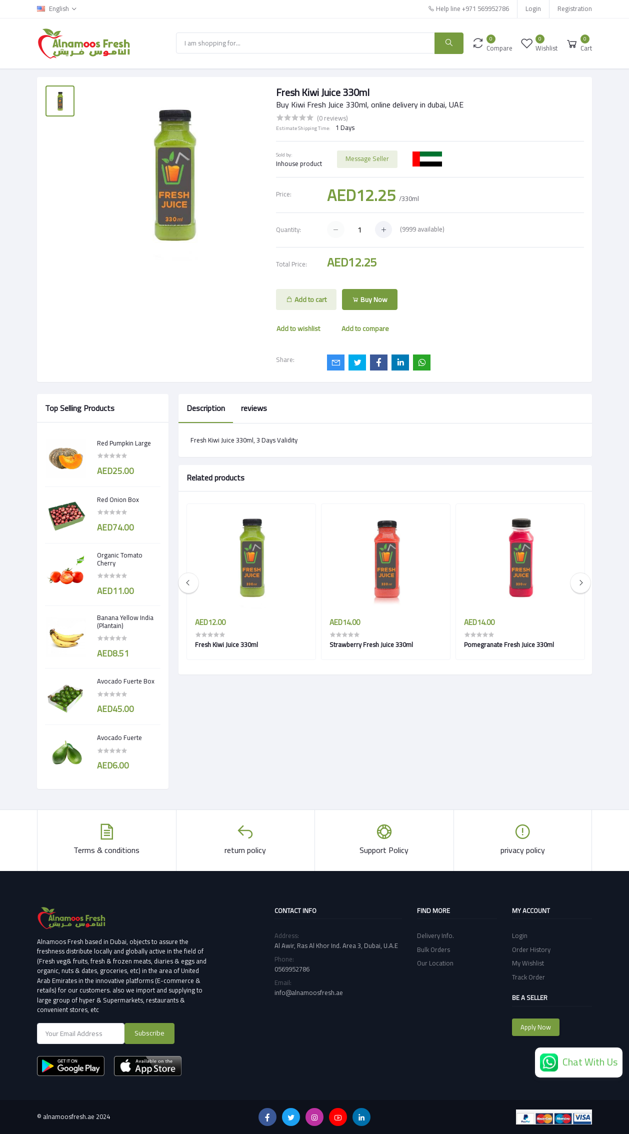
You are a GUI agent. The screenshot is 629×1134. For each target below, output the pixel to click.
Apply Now (535, 1027)
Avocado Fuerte (119, 738)
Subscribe (149, 1033)
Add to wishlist (298, 328)
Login (533, 8)
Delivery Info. (435, 936)
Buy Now (370, 299)
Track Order (528, 977)
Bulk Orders (433, 950)
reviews (254, 408)
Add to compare (365, 328)
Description (205, 408)
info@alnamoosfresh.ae (308, 992)
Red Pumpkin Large (124, 444)
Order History (531, 950)
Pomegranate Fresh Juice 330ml (509, 644)
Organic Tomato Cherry (119, 559)
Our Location (435, 963)
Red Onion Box (118, 500)
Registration (575, 8)
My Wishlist (528, 963)
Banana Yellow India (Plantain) (125, 622)
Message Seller (367, 158)
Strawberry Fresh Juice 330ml (371, 644)
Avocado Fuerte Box (125, 682)
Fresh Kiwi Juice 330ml (226, 644)
